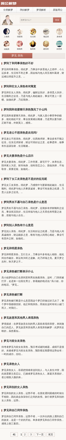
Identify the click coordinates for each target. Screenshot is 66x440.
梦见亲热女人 (12, 363)
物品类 (46, 33)
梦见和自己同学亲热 (16, 410)
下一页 (40, 434)
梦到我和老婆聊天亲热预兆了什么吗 (25, 109)
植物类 (19, 45)
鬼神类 (33, 45)
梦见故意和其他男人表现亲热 (21, 317)
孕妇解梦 (24, 10)
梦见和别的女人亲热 (16, 387)
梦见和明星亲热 (13, 248)
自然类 (59, 45)
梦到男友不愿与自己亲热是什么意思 (25, 202)
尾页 (50, 434)
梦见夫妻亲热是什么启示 (18, 155)
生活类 (33, 33)
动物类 (6, 45)
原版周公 (58, 10)
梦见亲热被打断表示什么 (18, 271)
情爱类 (20, 33)
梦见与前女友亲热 (14, 340)
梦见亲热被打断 (13, 294)
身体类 (59, 33)
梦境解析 (41, 10)
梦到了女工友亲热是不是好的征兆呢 (25, 178)
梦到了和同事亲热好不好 (18, 63)
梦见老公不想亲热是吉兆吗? (20, 132)
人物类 (6, 33)
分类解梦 (8, 10)
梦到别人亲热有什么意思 (18, 225)
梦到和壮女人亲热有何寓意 (20, 86)
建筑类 (46, 45)
